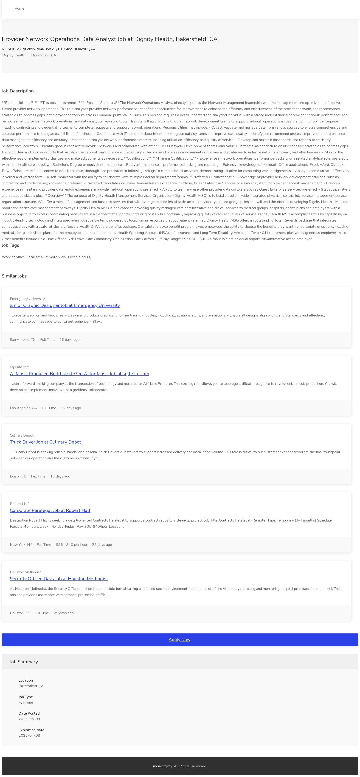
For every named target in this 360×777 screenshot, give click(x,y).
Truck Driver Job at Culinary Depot (45, 442)
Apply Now (179, 639)
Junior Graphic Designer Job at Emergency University (65, 305)
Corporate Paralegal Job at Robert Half (50, 510)
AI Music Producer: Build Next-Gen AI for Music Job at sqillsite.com (79, 374)
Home (19, 8)
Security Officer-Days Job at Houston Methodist (59, 579)
